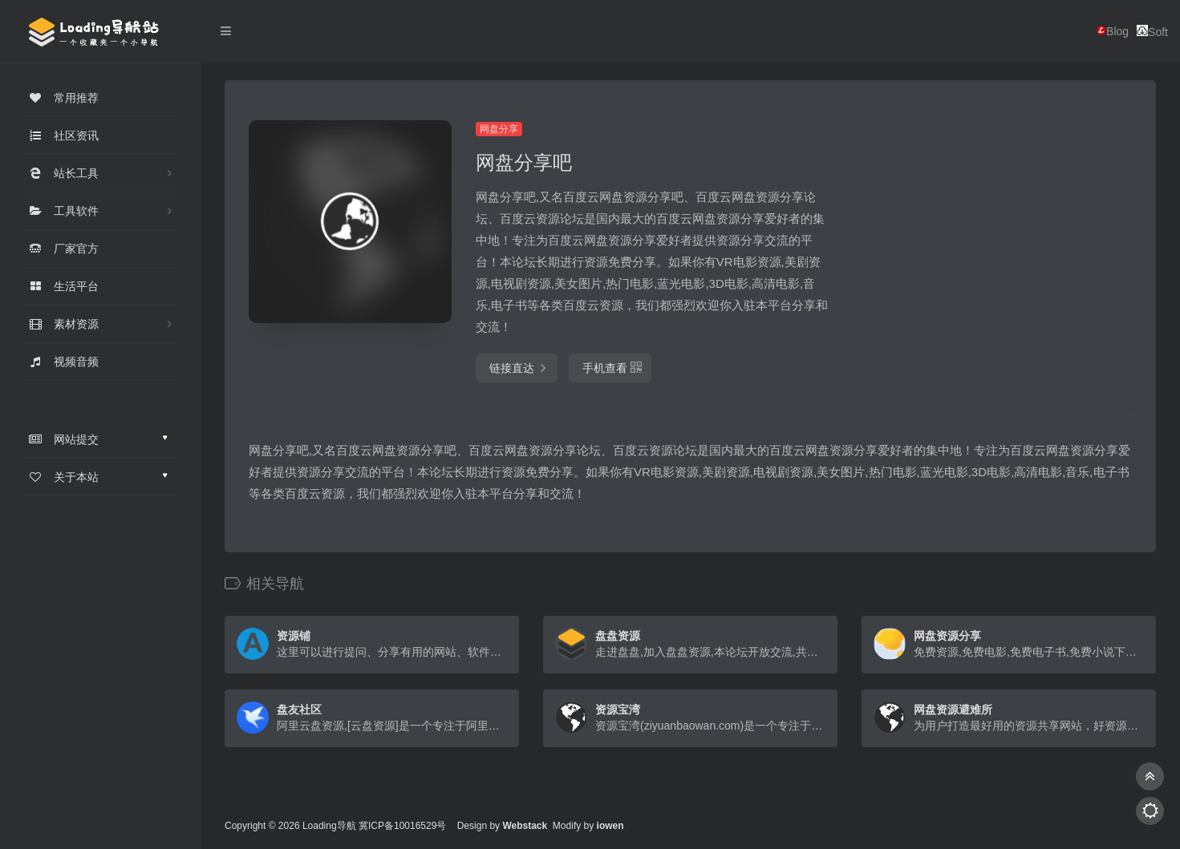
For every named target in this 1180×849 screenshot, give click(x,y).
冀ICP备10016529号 (402, 825)
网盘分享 (499, 129)
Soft (1152, 31)
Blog (1113, 31)
